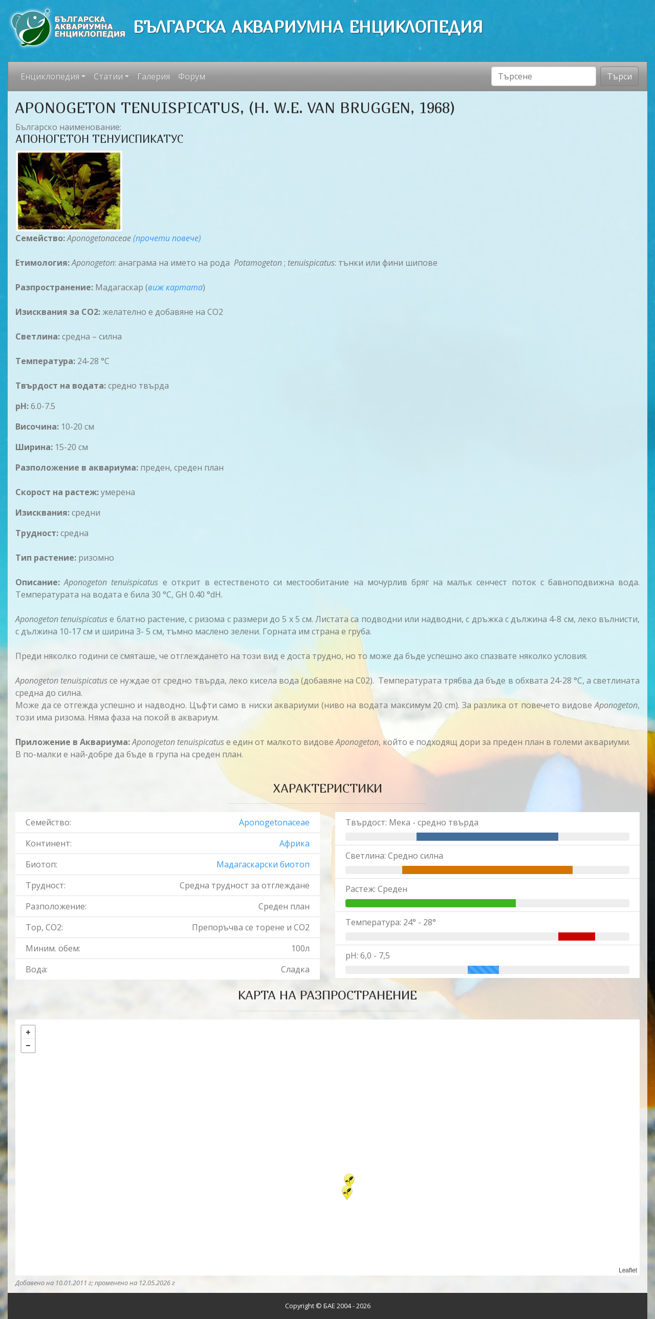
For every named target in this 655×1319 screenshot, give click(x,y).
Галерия (153, 76)
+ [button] (28, 1032)
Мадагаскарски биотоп (263, 864)
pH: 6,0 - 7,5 (367, 955)
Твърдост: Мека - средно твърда (411, 822)
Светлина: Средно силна (394, 855)
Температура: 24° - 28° (390, 922)
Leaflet (628, 1270)
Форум (191, 76)
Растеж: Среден (376, 889)
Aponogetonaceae (274, 822)
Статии (108, 76)
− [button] (28, 1045)
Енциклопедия (49, 76)
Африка (294, 843)
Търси (619, 76)
